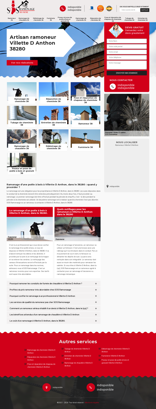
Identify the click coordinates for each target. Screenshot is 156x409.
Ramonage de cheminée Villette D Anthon (41, 351)
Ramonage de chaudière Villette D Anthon (79, 364)
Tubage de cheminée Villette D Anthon (77, 350)
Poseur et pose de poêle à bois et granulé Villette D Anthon (115, 361)
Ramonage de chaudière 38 (24, 19)
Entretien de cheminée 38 (143, 19)
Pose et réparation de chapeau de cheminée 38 (112, 19)
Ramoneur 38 (12, 19)
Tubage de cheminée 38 (129, 19)
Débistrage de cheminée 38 (38, 19)
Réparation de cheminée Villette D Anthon (41, 358)
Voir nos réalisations (22, 62)
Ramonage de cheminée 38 (81, 19)
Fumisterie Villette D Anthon (113, 356)
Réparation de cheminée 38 (95, 19)
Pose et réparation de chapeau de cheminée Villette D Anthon (41, 365)
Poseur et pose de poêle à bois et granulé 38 (65, 19)
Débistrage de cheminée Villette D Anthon (116, 350)
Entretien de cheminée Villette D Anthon (78, 357)
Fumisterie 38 (51, 19)
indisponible (74, 7)
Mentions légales (92, 403)
